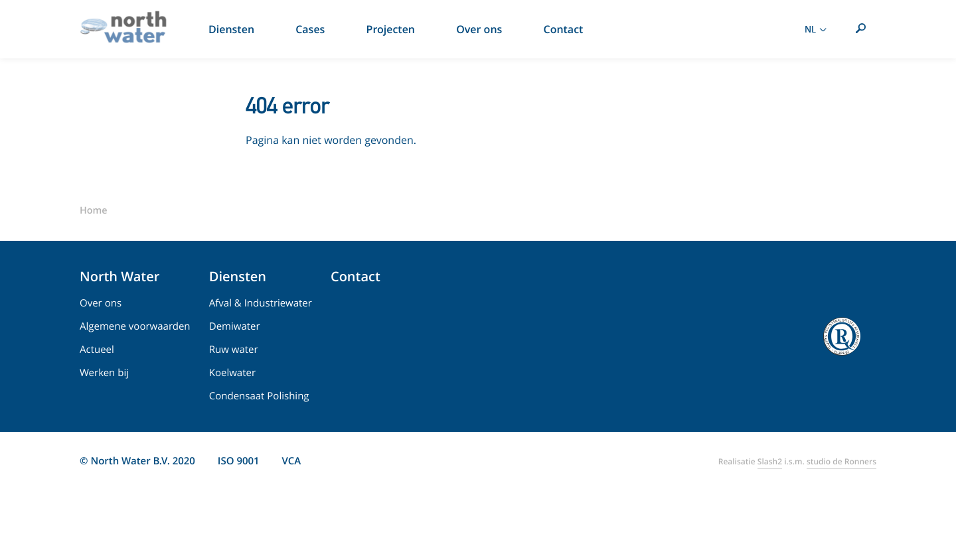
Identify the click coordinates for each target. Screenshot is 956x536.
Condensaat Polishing (259, 396)
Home (94, 210)
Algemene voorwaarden (135, 326)
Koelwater (232, 372)
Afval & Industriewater (260, 303)
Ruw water (233, 349)
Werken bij (104, 372)
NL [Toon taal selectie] (817, 29)
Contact (355, 276)
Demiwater (234, 326)
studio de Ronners (841, 461)
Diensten (237, 276)
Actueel (97, 349)
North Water (119, 276)
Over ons (100, 303)
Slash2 (769, 461)
